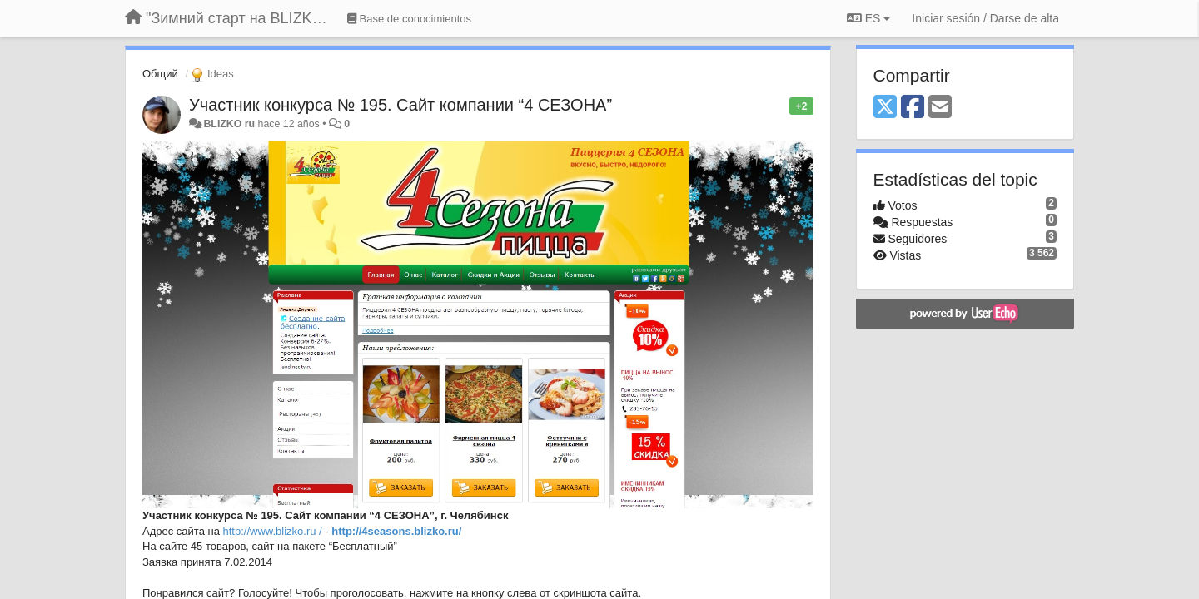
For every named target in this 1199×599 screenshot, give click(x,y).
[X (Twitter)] (885, 107)
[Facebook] (912, 107)
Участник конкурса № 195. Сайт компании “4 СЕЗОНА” (400, 105)
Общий (160, 73)
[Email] (940, 107)
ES (868, 18)
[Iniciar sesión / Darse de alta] (985, 18)
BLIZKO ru (230, 124)
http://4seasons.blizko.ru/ (396, 531)
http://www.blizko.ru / (272, 531)
